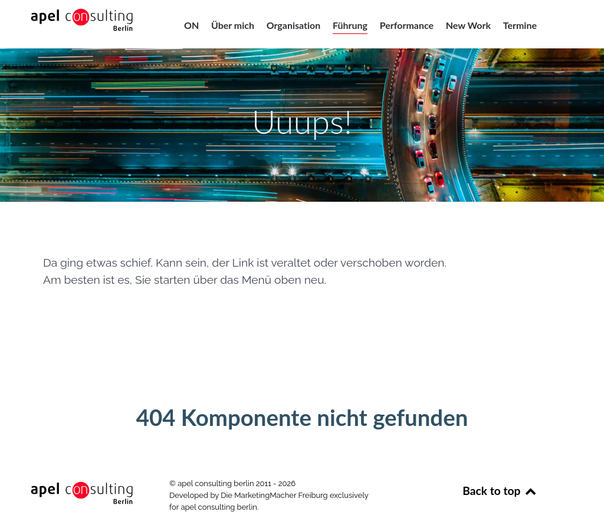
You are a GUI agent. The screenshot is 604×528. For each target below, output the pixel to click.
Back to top (499, 490)
